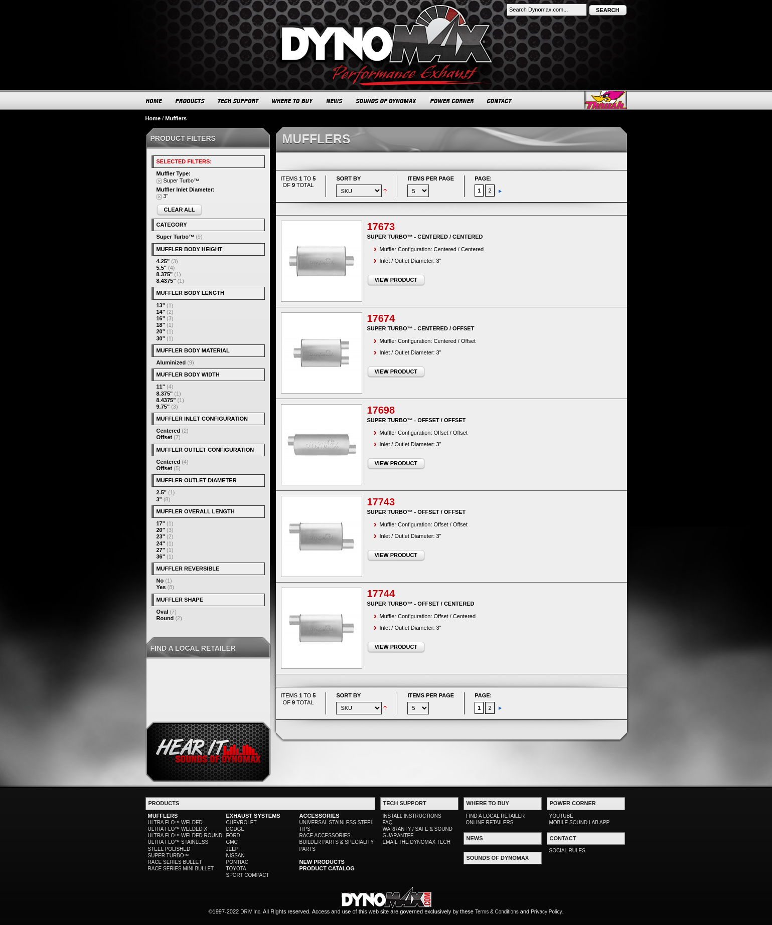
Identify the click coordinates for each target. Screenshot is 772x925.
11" (161, 387)
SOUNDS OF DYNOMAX (386, 101)
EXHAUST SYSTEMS (253, 816)
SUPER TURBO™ (168, 855)
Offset (165, 437)
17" (161, 523)
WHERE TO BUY (293, 101)
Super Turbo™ (176, 237)
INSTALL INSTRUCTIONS (412, 816)
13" (161, 305)
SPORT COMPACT (247, 875)
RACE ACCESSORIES (325, 835)
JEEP (232, 849)
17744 (381, 593)
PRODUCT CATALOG (327, 868)
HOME (154, 101)
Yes (161, 587)
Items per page (430, 178)
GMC (232, 842)
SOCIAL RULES (567, 850)
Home (153, 118)
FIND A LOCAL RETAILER (495, 816)
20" (161, 331)
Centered (169, 431)
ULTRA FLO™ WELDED (175, 822)
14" (161, 312)
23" (161, 536)
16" (161, 318)
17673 (381, 226)
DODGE (235, 829)
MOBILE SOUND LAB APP (579, 822)
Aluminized (171, 362)
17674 (381, 318)
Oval (163, 612)
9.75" (163, 407)
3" (159, 499)
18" (161, 325)
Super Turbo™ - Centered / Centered (425, 237)
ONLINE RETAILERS (490, 822)
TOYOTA (236, 868)
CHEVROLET (241, 822)
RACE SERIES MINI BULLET (181, 868)
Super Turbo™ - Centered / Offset (421, 328)
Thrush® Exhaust (605, 100)
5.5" (162, 268)
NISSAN (235, 855)
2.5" (162, 492)
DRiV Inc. (250, 911)
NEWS (334, 101)
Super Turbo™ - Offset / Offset (416, 420)
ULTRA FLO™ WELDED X (178, 829)
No (160, 581)
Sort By (348, 178)
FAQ (388, 822)
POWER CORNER (452, 101)
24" (161, 543)
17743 (381, 501)
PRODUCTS (190, 101)
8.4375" (166, 281)
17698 (381, 410)
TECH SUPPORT (238, 101)
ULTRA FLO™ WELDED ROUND (185, 835)
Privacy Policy (546, 911)
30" (161, 338)
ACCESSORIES (319, 816)
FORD (233, 835)
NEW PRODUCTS (322, 862)
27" (161, 550)
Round (165, 618)
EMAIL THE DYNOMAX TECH (416, 842)
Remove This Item (159, 181)
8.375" (165, 274)
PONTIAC (237, 862)
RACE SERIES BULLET (175, 862)
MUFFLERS (163, 816)
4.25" (163, 261)
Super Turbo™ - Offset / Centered (421, 604)
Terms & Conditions (497, 911)
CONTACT (500, 101)
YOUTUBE (561, 816)
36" (161, 556)
